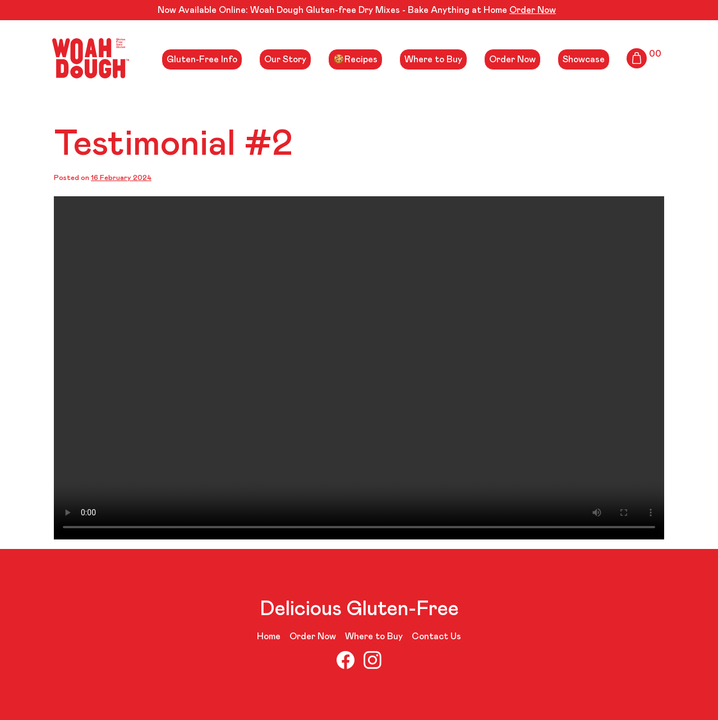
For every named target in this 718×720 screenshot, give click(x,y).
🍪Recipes (355, 59)
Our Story (285, 59)
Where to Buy (433, 59)
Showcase (584, 59)
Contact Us (436, 636)
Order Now (532, 10)
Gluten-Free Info (202, 59)
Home (268, 636)
